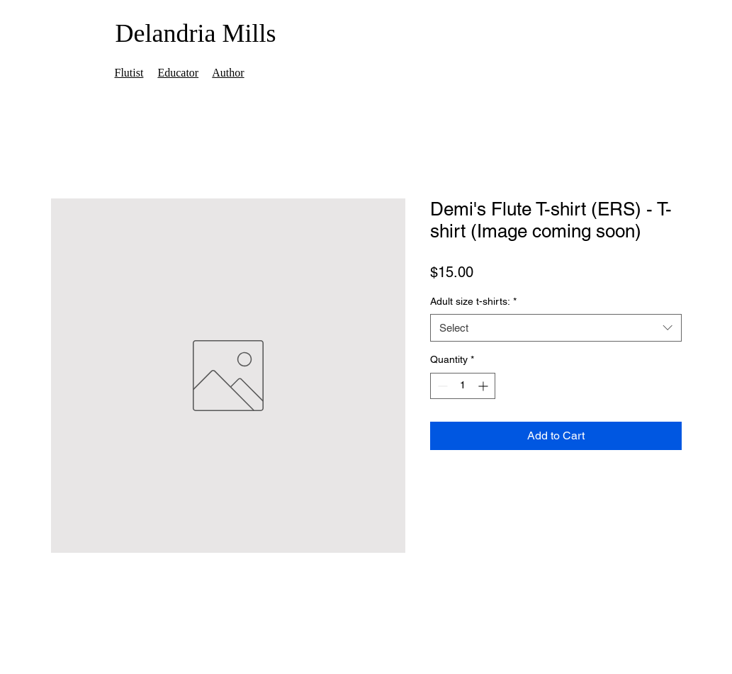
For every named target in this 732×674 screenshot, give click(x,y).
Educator (177, 73)
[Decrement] (441, 385)
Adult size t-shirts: (473, 301)
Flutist (129, 73)
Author (228, 73)
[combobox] (556, 328)
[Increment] (484, 385)
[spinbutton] (462, 385)
